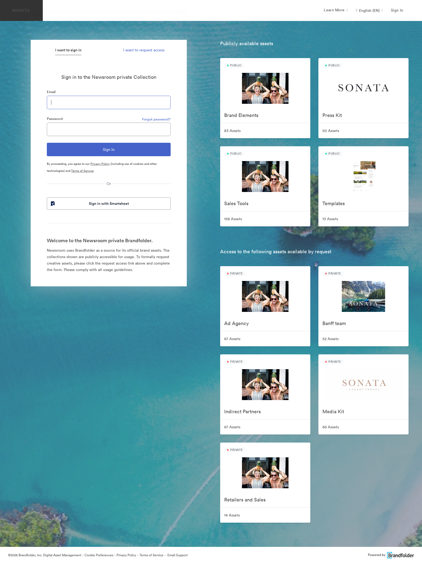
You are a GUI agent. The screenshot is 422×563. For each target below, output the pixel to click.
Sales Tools (236, 203)
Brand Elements (241, 115)
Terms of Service (82, 171)
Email (51, 92)
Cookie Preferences (99, 555)
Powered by (391, 555)
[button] (369, 10)
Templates (333, 203)
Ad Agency (236, 323)
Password (55, 118)
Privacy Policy (100, 164)
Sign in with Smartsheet (89, 203)
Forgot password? (156, 119)
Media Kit (333, 411)
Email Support (177, 555)
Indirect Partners (242, 411)
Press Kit (332, 115)
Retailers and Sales (245, 500)
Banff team (334, 323)
